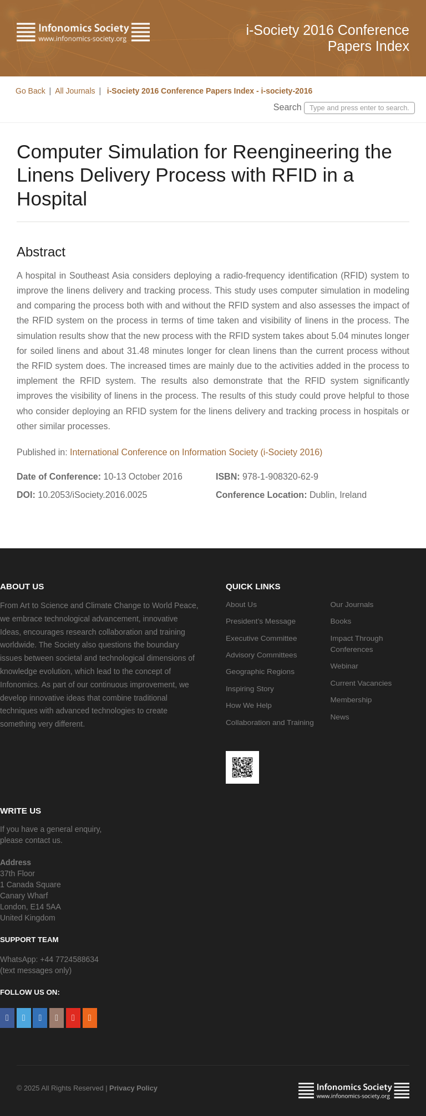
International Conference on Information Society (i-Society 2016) (196, 452)
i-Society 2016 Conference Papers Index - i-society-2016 (208, 90)
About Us (241, 604)
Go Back (30, 90)
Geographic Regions (260, 671)
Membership (351, 700)
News (340, 717)
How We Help (249, 705)
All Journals (75, 90)
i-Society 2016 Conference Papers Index (327, 38)
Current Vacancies (361, 683)
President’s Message (261, 621)
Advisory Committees (261, 655)
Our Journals (352, 604)
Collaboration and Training (270, 722)
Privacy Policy (133, 1088)
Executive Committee (261, 638)
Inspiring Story (250, 689)
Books (341, 621)
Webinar (344, 666)
